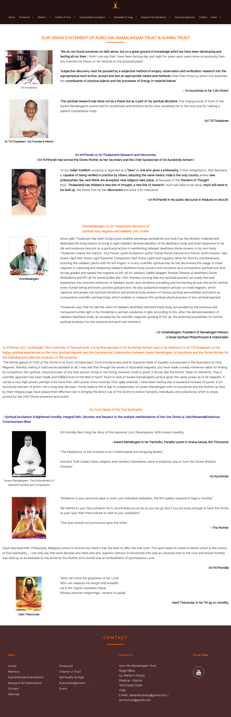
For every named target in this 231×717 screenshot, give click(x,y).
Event (214, 22)
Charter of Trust (63, 22)
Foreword (24, 22)
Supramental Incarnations (92, 22)
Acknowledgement (184, 22)
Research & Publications (153, 22)
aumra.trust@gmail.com (135, 700)
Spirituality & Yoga (123, 22)
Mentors (42, 22)
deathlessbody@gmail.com (147, 695)
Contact (203, 22)
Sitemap (13, 694)
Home (12, 22)
